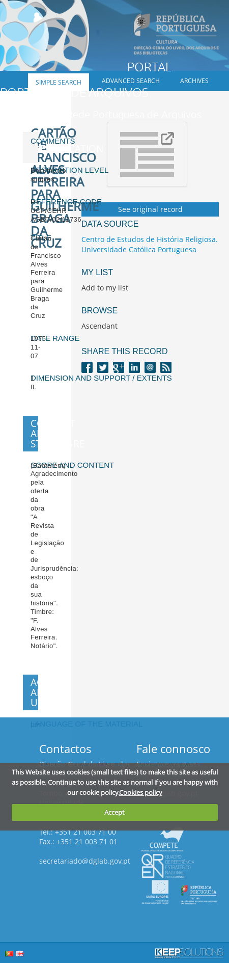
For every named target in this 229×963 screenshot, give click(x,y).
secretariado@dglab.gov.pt (84, 861)
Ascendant (99, 326)
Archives (194, 80)
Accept (114, 812)
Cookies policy (140, 792)
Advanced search (131, 80)
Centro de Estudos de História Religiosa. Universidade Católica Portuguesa (149, 244)
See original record (150, 209)
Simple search (58, 82)
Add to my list (104, 287)
